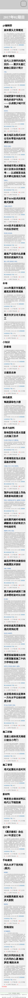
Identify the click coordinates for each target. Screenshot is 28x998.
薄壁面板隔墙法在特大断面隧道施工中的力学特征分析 (14, 659)
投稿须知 (9, 927)
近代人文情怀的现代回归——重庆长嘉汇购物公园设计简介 (14, 64)
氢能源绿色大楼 (12, 402)
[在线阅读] (7, 47)
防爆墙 (7, 346)
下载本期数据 (4, 986)
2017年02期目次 (14, 18)
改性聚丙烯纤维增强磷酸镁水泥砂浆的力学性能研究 (14, 523)
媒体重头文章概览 (13, 30)
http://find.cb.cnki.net (14, 996)
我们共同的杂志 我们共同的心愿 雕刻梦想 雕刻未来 (14, 959)
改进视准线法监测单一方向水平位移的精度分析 (14, 697)
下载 (11, 47)
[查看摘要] (21, 45)
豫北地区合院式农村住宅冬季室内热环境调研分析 (14, 138)
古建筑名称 (10, 372)
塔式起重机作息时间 (14, 769)
